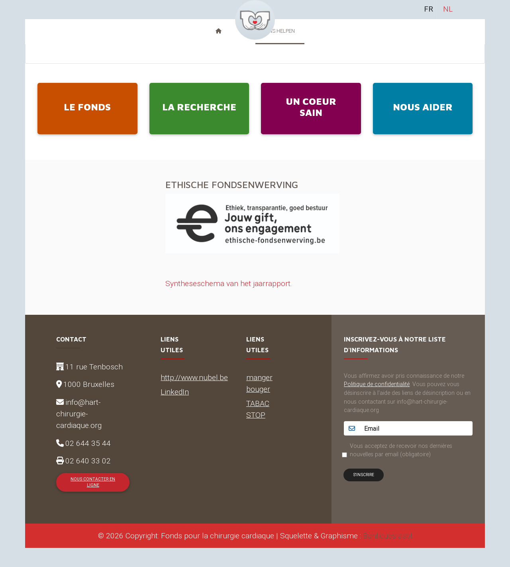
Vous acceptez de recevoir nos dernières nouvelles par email (401, 450)
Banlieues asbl (387, 535)
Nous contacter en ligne (93, 482)
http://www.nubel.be (194, 377)
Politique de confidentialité (377, 384)
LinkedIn (175, 391)
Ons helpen (280, 30)
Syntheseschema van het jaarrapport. (228, 283)
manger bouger (259, 383)
